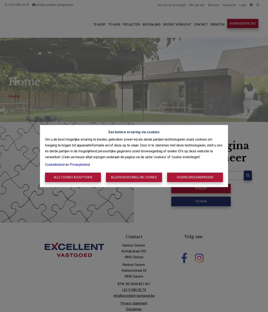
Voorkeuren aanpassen (195, 177)
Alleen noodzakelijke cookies (134, 177)
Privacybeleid (80, 164)
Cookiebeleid (54, 164)
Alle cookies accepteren (73, 177)
